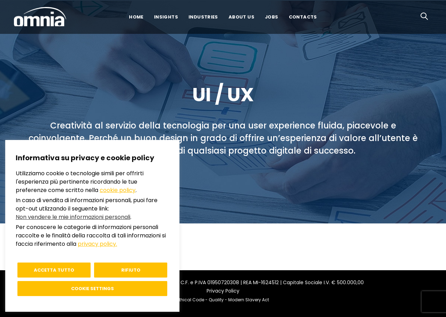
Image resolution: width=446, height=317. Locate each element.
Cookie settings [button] (92, 288)
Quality (216, 300)
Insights (166, 17)
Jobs (271, 17)
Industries (203, 17)
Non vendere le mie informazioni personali (73, 217)
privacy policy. (97, 244)
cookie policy (118, 190)
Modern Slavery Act (248, 300)
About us (241, 17)
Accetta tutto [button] (54, 270)
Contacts (303, 17)
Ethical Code (190, 300)
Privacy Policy (223, 290)
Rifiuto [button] (130, 270)
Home (136, 17)
